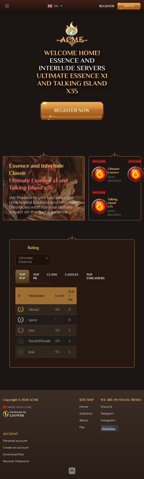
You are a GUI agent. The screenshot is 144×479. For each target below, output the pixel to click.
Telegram (107, 413)
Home (83, 406)
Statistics (85, 413)
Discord (106, 406)
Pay (82, 427)
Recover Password (16, 461)
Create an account (16, 447)
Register (106, 6)
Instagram (108, 420)
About (83, 420)
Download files (13, 454)
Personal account (15, 441)
